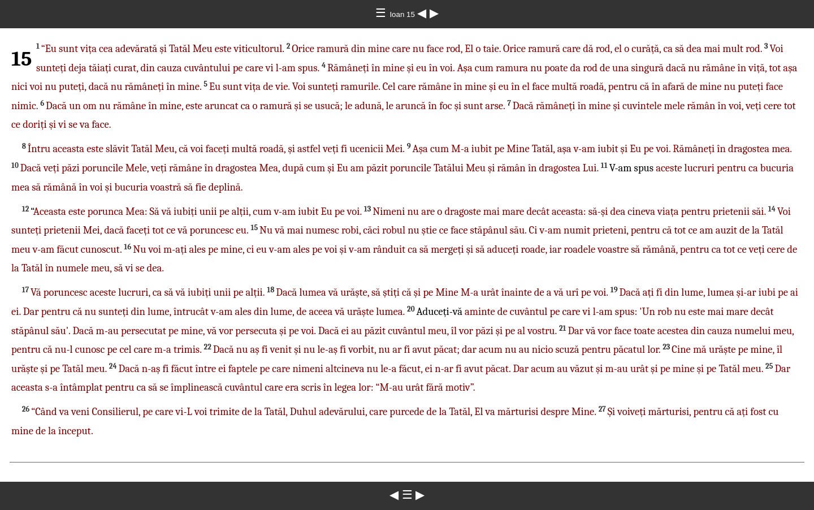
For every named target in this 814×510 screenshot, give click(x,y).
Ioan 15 (403, 14)
